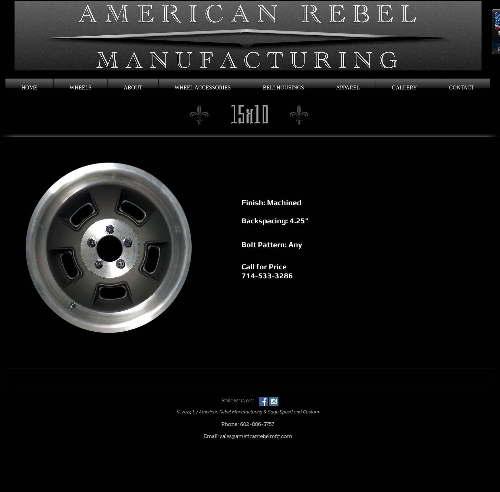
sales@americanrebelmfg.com (256, 436)
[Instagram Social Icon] (273, 401)
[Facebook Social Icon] (263, 401)
